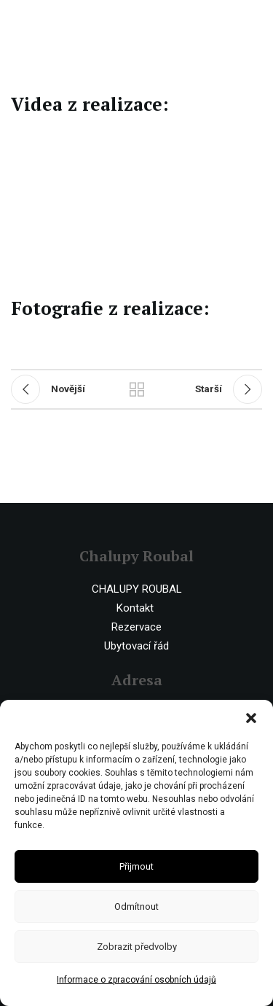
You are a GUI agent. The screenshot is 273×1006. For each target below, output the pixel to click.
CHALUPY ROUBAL (137, 589)
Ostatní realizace (137, 389)
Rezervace (136, 626)
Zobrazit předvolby (137, 946)
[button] (251, 718)
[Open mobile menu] (254, 21)
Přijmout (136, 866)
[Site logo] (71, 21)
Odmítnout (136, 906)
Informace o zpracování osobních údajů (136, 980)
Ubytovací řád (136, 645)
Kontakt (135, 608)
